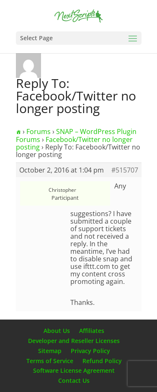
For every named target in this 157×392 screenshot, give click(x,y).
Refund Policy (102, 361)
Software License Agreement (74, 370)
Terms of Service (49, 361)
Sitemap (50, 351)
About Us (57, 331)
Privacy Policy (90, 351)
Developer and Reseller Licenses (74, 341)
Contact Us (74, 380)
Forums (38, 131)
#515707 (124, 170)
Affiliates (91, 331)
